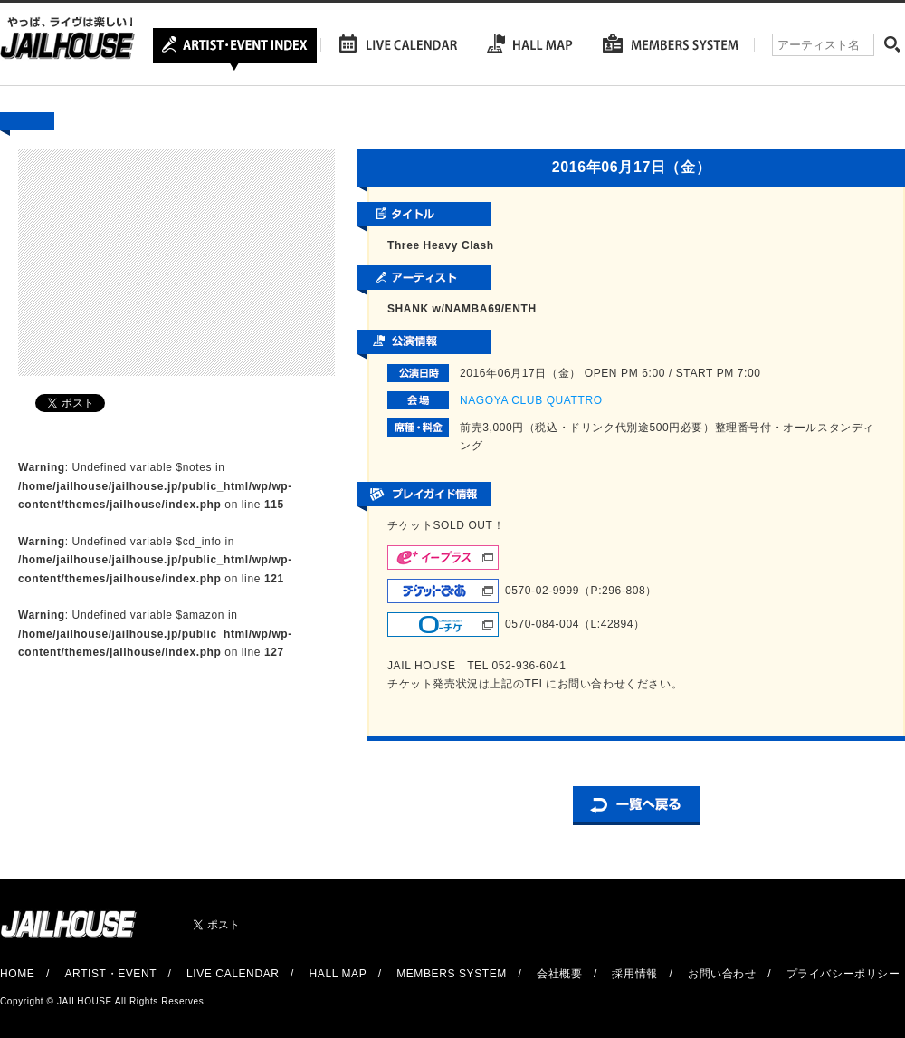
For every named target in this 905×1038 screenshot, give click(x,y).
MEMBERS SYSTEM (451, 973)
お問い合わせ (722, 973)
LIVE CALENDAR (233, 973)
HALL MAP (338, 973)
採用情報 (634, 973)
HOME (17, 973)
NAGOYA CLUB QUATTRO (531, 400)
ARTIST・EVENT (110, 973)
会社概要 (559, 973)
